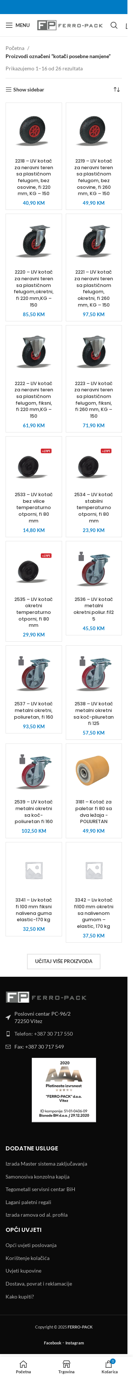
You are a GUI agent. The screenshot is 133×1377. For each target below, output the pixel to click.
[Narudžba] (116, 89)
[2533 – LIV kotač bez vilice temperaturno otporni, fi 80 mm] (34, 464)
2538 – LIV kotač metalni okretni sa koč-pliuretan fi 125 (94, 713)
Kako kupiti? (20, 1296)
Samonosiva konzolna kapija (37, 1176)
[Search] (114, 25)
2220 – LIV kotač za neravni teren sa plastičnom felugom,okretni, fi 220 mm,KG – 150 (34, 288)
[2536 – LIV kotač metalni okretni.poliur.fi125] (94, 569)
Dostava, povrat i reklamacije (39, 1283)
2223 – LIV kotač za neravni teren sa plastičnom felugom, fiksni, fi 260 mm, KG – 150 (93, 399)
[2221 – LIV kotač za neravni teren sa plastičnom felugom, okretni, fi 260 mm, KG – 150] (94, 242)
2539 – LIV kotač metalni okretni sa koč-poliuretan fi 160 (33, 812)
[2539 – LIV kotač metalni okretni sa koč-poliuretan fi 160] (34, 772)
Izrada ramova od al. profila (37, 1214)
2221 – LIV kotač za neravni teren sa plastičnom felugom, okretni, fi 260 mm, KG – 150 (93, 288)
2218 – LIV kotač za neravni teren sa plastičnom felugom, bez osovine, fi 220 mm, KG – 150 (33, 177)
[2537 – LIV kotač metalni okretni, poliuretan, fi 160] (34, 673)
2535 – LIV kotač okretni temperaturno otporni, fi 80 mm (33, 612)
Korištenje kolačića (28, 1258)
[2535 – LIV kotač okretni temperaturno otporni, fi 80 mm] (34, 569)
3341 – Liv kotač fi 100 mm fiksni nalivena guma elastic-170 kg (34, 910)
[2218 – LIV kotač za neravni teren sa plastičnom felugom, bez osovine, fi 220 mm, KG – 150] (34, 131)
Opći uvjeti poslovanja (31, 1245)
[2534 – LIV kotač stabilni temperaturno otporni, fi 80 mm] (94, 464)
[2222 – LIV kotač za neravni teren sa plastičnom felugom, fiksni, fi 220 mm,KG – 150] (34, 353)
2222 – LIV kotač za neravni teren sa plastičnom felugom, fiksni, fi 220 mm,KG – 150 (33, 399)
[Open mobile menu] (17, 25)
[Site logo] (70, 24)
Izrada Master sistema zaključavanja (46, 1163)
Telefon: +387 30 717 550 (43, 1033)
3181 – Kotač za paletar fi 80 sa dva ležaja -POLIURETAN (93, 812)
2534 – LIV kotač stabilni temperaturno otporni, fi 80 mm (93, 507)
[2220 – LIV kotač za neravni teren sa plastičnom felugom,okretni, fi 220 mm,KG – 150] (34, 242)
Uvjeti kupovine (23, 1270)
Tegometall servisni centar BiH (40, 1189)
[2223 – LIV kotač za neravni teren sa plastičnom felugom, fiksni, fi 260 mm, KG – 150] (94, 353)
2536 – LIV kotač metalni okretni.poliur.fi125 (94, 609)
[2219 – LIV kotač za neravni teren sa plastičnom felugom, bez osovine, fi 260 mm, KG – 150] (94, 131)
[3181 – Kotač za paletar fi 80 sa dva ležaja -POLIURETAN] (94, 772)
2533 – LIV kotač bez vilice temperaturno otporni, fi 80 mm (34, 507)
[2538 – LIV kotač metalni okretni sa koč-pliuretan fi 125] (94, 673)
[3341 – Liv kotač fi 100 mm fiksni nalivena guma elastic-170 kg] (34, 870)
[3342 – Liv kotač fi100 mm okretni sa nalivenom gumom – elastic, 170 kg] (94, 870)
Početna (15, 48)
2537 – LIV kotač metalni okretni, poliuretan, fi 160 (33, 710)
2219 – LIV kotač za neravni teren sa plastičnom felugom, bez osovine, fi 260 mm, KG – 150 (93, 177)
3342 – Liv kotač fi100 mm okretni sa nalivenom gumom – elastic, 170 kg (93, 913)
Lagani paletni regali (28, 1202)
